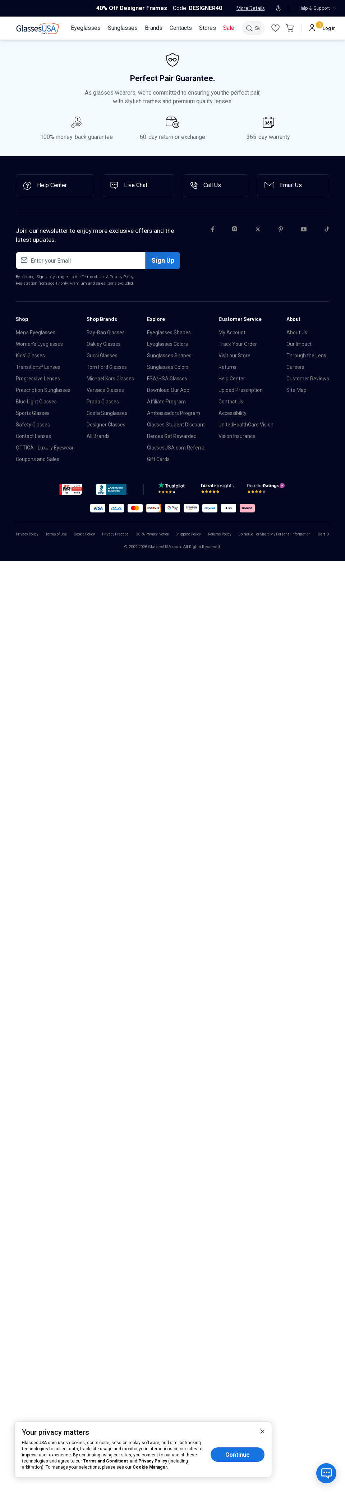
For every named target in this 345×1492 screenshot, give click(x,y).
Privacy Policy (121, 277)
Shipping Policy (188, 534)
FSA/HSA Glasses (167, 378)
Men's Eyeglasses (35, 332)
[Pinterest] (281, 230)
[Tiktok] (327, 230)
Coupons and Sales (37, 459)
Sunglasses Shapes (169, 355)
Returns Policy (219, 534)
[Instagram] (234, 230)
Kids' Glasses (30, 355)
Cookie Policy (84, 534)
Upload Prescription (240, 390)
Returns (227, 367)
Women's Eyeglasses (39, 344)
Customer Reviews (307, 378)
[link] (39, 28)
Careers (295, 367)
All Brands (98, 436)
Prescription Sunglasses (43, 390)
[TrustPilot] (172, 490)
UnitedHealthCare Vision (245, 425)
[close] (262, 1431)
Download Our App (168, 390)
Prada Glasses (103, 401)
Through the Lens (306, 355)
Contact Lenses (33, 436)
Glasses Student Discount (176, 425)
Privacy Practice (115, 534)
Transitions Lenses (38, 367)
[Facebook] (212, 230)
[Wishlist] (275, 28)
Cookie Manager (150, 1467)
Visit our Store (234, 355)
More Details (250, 8)
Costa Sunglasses (107, 413)
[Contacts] (181, 28)
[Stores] (208, 28)
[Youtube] (304, 230)
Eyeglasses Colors (167, 344)
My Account (231, 332)
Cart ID (323, 534)
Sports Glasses (33, 413)
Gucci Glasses (102, 355)
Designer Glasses (106, 425)
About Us (296, 332)
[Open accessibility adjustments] (278, 8)
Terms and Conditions (106, 1461)
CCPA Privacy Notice (152, 534)
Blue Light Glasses (36, 401)
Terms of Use (93, 277)
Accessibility (232, 413)
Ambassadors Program (173, 413)
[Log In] (322, 28)
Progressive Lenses (38, 378)
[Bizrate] (217, 490)
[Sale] (229, 28)
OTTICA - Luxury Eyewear (45, 448)
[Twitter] (258, 230)
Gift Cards (158, 459)
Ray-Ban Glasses (106, 332)
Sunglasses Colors (168, 367)
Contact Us (230, 401)
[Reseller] (267, 490)
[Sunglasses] (122, 28)
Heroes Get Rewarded (172, 436)
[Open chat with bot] (326, 1473)
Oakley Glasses (104, 344)
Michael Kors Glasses (110, 378)
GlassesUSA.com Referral (176, 448)
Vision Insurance (237, 436)
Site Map (296, 390)
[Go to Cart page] (290, 28)
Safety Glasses (33, 425)
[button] (71, 489)
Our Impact (299, 344)
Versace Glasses (105, 390)
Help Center (231, 378)
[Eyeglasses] (85, 28)
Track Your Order (237, 344)
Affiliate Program (166, 401)
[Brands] (153, 28)
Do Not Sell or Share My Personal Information (274, 534)
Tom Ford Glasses (107, 367)
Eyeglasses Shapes (169, 332)
